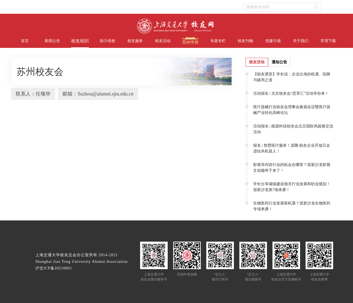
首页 (25, 41)
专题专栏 (218, 41)
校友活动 (162, 41)
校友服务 (135, 41)
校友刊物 (245, 41)
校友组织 (80, 41)
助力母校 (107, 41)
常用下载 (328, 41)
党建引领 (273, 41)
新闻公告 (52, 41)
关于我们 (300, 41)
